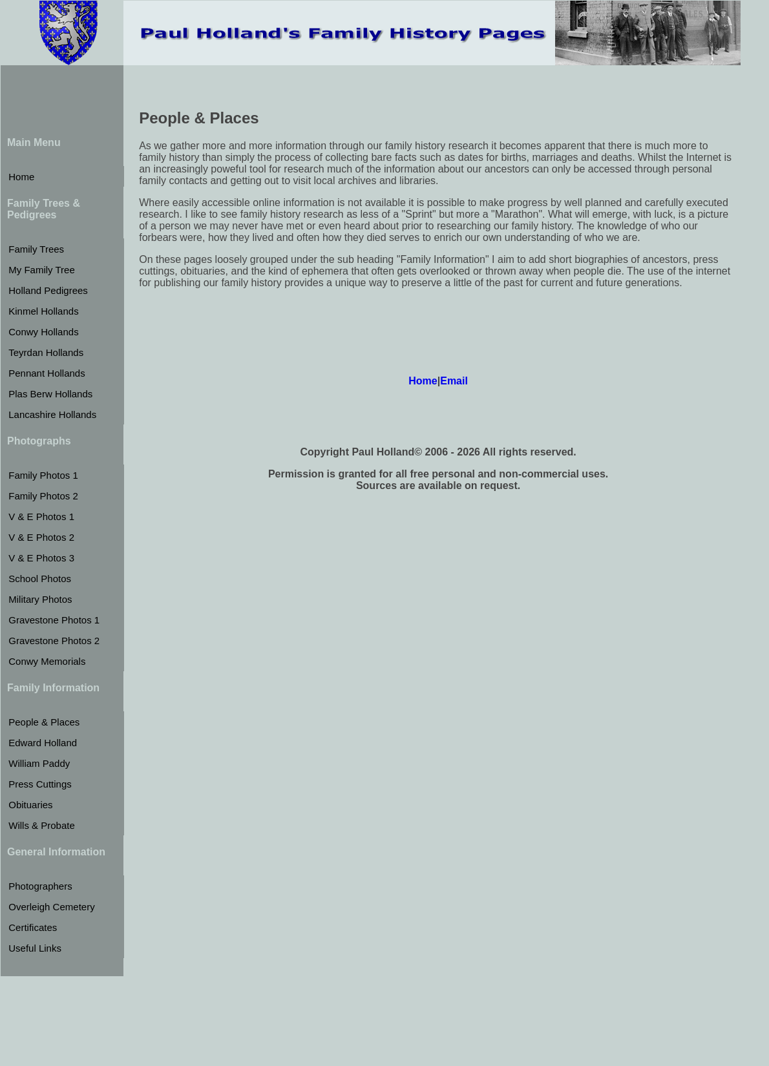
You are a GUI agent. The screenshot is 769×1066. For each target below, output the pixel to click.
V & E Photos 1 (41, 516)
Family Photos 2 (43, 495)
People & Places (43, 721)
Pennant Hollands (46, 373)
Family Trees (36, 249)
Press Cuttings (40, 784)
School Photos (39, 578)
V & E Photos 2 (41, 537)
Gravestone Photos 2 (54, 640)
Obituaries (30, 804)
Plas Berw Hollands (50, 393)
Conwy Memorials (46, 661)
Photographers (40, 886)
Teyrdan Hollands (45, 352)
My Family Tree (41, 269)
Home (21, 176)
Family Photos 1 (43, 475)
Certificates (32, 927)
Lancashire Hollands (52, 414)
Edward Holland (42, 742)
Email (454, 380)
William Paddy (39, 763)
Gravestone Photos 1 (54, 619)
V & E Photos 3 (41, 557)
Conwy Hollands (43, 331)
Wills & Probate (41, 825)
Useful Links (34, 948)
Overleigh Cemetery (51, 906)
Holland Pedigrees (48, 290)
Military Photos (40, 599)
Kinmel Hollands (43, 311)
